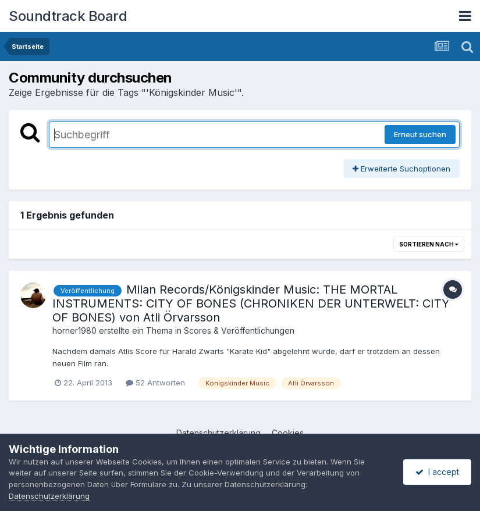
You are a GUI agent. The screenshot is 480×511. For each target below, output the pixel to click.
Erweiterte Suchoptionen (401, 168)
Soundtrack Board (68, 16)
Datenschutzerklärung (218, 433)
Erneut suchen (420, 134)
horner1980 (74, 330)
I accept (437, 472)
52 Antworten (155, 382)
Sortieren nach (428, 244)
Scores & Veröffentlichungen (239, 330)
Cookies (288, 433)
